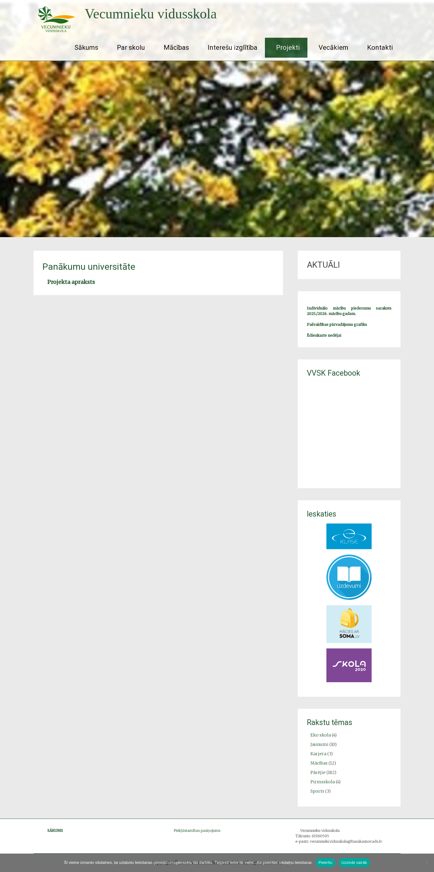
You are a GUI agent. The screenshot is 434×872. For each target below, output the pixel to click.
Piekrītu (325, 862)
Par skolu (131, 47)
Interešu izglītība (232, 47)
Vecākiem (333, 47)
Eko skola (320, 735)
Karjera (318, 753)
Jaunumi (319, 744)
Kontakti (380, 47)
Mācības (176, 47)
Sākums (86, 47)
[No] (426, 863)
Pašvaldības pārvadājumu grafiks (337, 324)
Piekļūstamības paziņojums (197, 830)
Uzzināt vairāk (354, 862)
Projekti (288, 47)
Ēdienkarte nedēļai (324, 335)
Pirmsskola (322, 781)
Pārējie (318, 772)
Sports (317, 791)
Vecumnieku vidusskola (151, 13)
